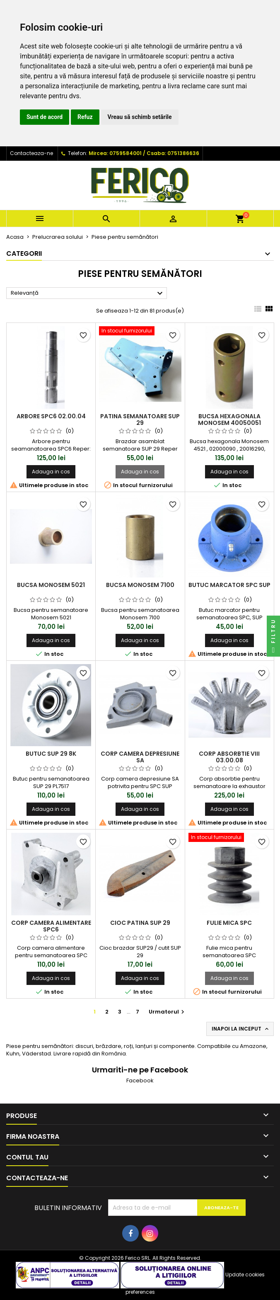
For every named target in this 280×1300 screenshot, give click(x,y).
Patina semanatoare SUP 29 (140, 419)
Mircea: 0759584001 (115, 153)
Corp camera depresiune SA (140, 756)
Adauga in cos (51, 471)
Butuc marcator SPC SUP (229, 585)
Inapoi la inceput (241, 1029)
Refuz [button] (85, 117)
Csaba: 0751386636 (173, 153)
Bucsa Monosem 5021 (51, 585)
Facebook (140, 1080)
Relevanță (88, 293)
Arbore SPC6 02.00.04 (51, 416)
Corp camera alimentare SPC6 (51, 926)
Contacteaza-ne (31, 153)
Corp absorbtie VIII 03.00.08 (229, 756)
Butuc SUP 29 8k (51, 753)
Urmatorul (167, 1012)
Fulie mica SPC (229, 923)
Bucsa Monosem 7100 (140, 585)
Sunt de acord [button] (45, 117)
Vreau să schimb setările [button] (140, 117)
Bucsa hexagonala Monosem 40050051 (229, 419)
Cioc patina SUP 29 (140, 923)
